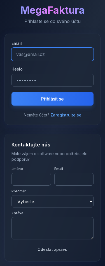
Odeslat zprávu (52, 249)
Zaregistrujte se (65, 115)
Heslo (17, 69)
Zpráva (17, 213)
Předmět (18, 191)
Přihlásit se (52, 99)
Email (16, 43)
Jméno (17, 169)
